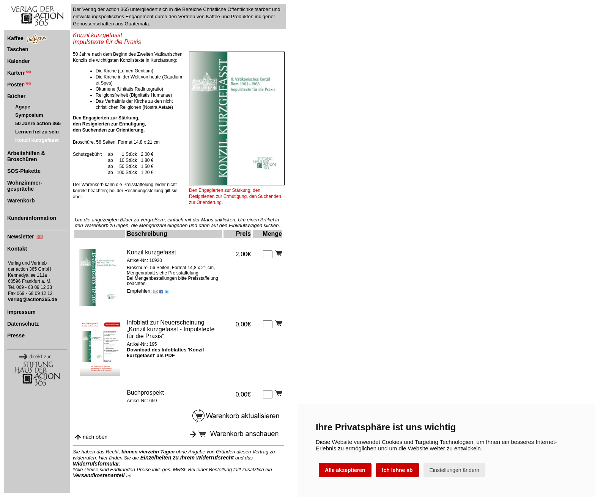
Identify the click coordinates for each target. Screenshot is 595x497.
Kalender (18, 61)
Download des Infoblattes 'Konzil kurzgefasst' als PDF (165, 352)
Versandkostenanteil (98, 475)
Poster (19, 85)
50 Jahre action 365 (38, 123)
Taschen (17, 49)
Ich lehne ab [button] (397, 470)
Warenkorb (21, 201)
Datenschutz (23, 324)
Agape (22, 107)
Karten (19, 73)
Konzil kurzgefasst (37, 140)
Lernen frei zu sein (37, 132)
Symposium (29, 115)
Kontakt (17, 249)
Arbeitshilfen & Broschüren (26, 156)
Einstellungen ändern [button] (455, 470)
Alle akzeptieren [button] (345, 470)
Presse (16, 335)
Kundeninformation (31, 218)
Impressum (21, 312)
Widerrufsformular (96, 464)
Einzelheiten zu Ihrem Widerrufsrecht (187, 458)
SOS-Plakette (24, 171)
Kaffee (15, 38)
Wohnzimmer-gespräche (24, 186)
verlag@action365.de (32, 299)
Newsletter (20, 237)
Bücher (16, 96)
